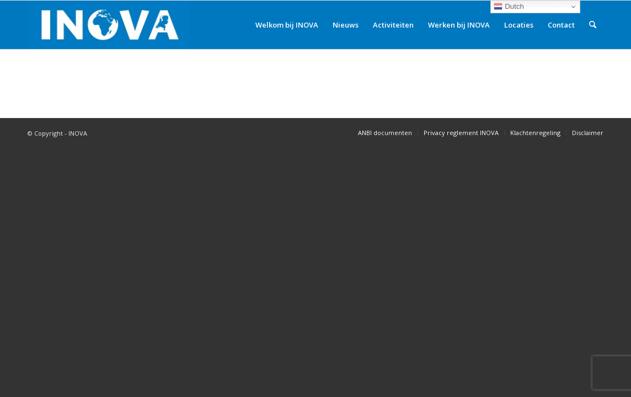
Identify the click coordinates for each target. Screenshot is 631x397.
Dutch (509, 6)
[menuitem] (286, 25)
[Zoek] (592, 25)
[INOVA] (108, 25)
